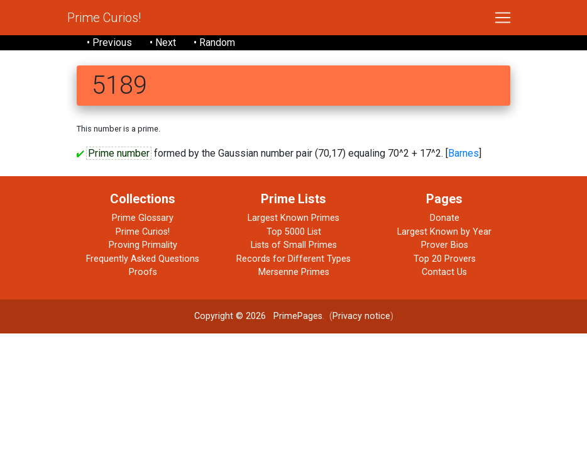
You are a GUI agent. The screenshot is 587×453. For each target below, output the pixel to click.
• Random (214, 42)
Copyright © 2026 (230, 316)
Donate (444, 218)
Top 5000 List (293, 231)
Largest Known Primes (293, 218)
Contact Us (444, 272)
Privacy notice (361, 316)
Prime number (119, 153)
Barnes (463, 153)
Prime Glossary (142, 218)
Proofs (143, 272)
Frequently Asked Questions (142, 259)
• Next (163, 42)
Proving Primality (143, 245)
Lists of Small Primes (294, 245)
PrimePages (297, 316)
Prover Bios (444, 245)
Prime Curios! (104, 17)
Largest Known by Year (444, 231)
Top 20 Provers (445, 259)
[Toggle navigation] (503, 18)
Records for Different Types (293, 259)
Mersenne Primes (293, 272)
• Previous (109, 42)
